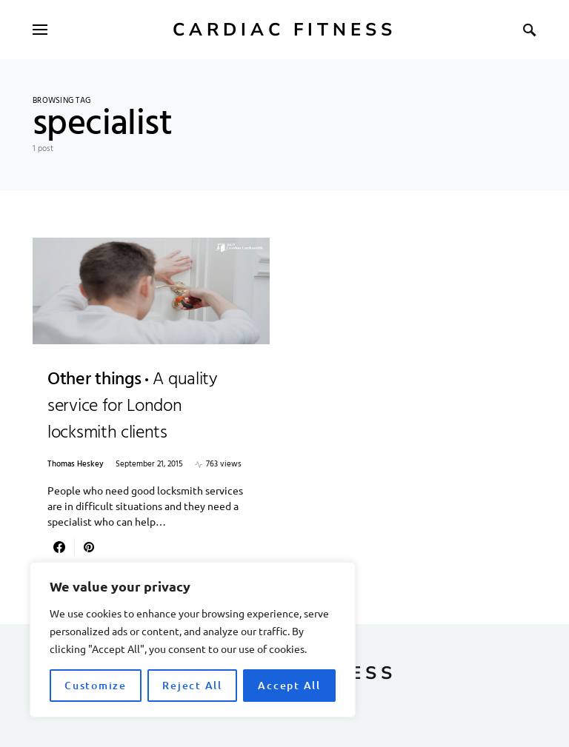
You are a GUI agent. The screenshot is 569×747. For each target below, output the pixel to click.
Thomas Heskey (75, 464)
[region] (193, 639)
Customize (95, 685)
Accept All (289, 685)
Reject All (192, 685)
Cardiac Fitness (284, 29)
